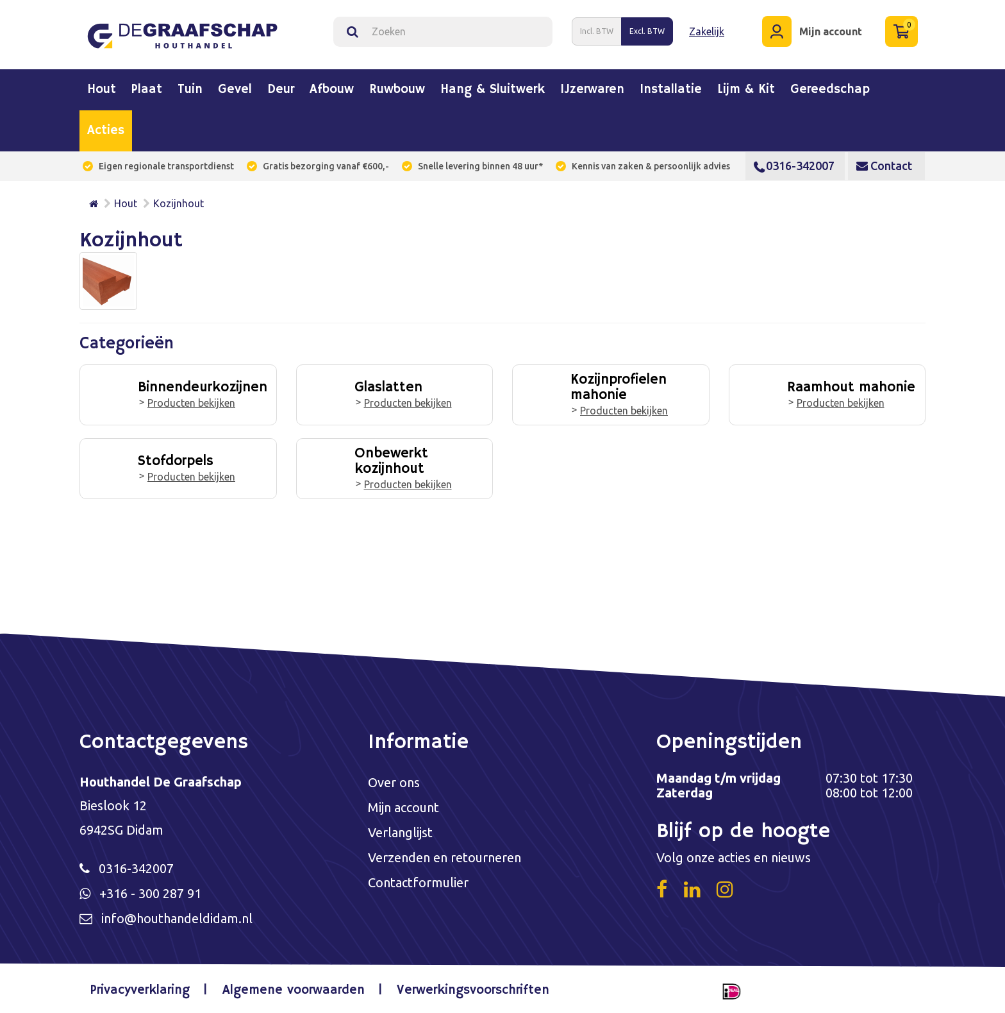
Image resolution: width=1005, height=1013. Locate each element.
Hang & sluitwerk (492, 90)
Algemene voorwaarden (293, 990)
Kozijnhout (178, 203)
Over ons (394, 782)
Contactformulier (418, 882)
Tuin (190, 90)
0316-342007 (794, 165)
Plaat (146, 90)
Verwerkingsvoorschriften (473, 990)
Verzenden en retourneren (444, 857)
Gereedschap (830, 90)
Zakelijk (706, 31)
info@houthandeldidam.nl (177, 918)
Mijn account (403, 807)
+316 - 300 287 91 (150, 893)
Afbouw (332, 90)
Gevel (235, 90)
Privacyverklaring (140, 990)
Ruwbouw (397, 90)
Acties (105, 131)
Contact (884, 165)
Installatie (671, 90)
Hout (101, 90)
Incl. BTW (596, 31)
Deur (280, 90)
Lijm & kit (746, 90)
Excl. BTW (647, 31)
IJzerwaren (592, 90)
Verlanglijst (400, 832)
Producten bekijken (191, 403)
